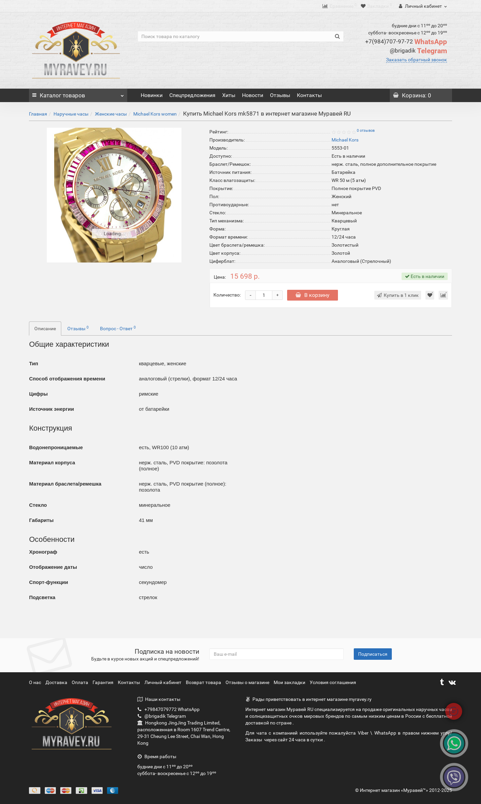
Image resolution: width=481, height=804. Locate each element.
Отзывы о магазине (248, 682)
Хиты (228, 95)
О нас (35, 682)
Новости (252, 95)
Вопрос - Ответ (118, 328)
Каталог (78, 94)
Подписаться (372, 654)
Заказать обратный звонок (416, 59)
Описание (45, 328)
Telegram (418, 51)
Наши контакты (158, 699)
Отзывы (280, 95)
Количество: (227, 295)
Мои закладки (289, 682)
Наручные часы (71, 114)
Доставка (56, 682)
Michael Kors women (155, 114)
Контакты (309, 95)
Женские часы (111, 114)
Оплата (80, 682)
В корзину (313, 295)
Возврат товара (204, 682)
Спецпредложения (192, 95)
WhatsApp (406, 42)
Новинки (152, 95)
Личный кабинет (163, 682)
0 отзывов (366, 130)
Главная (38, 114)
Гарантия (103, 682)
